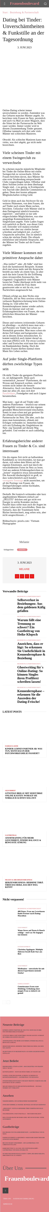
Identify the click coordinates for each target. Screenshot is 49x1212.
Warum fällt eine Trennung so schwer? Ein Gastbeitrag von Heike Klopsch (29, 627)
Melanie (24, 542)
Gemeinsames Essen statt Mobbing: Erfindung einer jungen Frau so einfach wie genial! (29, 989)
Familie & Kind (11, 746)
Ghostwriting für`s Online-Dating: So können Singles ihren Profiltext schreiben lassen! (30, 674)
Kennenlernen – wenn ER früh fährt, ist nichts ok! (22, 1072)
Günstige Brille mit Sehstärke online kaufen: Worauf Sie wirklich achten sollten (23, 795)
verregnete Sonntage (13, 480)
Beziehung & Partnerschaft (24, 12)
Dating (22, 550)
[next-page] (8, 1002)
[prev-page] (4, 1002)
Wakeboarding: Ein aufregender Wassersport (20, 1101)
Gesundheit (10, 790)
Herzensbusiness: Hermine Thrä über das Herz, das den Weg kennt (24, 884)
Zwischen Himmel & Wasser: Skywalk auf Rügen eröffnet (24, 1104)
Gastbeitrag (11, 835)
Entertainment (24, 946)
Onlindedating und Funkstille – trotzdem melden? (22, 1113)
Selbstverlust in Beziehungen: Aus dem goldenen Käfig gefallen (31, 605)
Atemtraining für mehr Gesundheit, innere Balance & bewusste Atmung (23, 840)
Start (5, 12)
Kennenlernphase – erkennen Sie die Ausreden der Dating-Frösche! (30, 696)
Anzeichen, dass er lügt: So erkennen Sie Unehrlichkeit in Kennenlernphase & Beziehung (31, 651)
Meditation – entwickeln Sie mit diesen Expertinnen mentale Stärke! (31, 971)
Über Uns (13, 1168)
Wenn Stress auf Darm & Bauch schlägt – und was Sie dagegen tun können (31, 932)
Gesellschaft (23, 983)
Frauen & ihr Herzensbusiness (18, 880)
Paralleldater (9, 393)
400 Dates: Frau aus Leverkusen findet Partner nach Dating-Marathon (31, 913)
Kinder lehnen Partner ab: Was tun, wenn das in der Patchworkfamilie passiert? (23, 751)
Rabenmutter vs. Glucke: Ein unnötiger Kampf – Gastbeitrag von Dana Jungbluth (21, 1149)
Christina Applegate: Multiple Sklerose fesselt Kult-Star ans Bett (30, 951)
